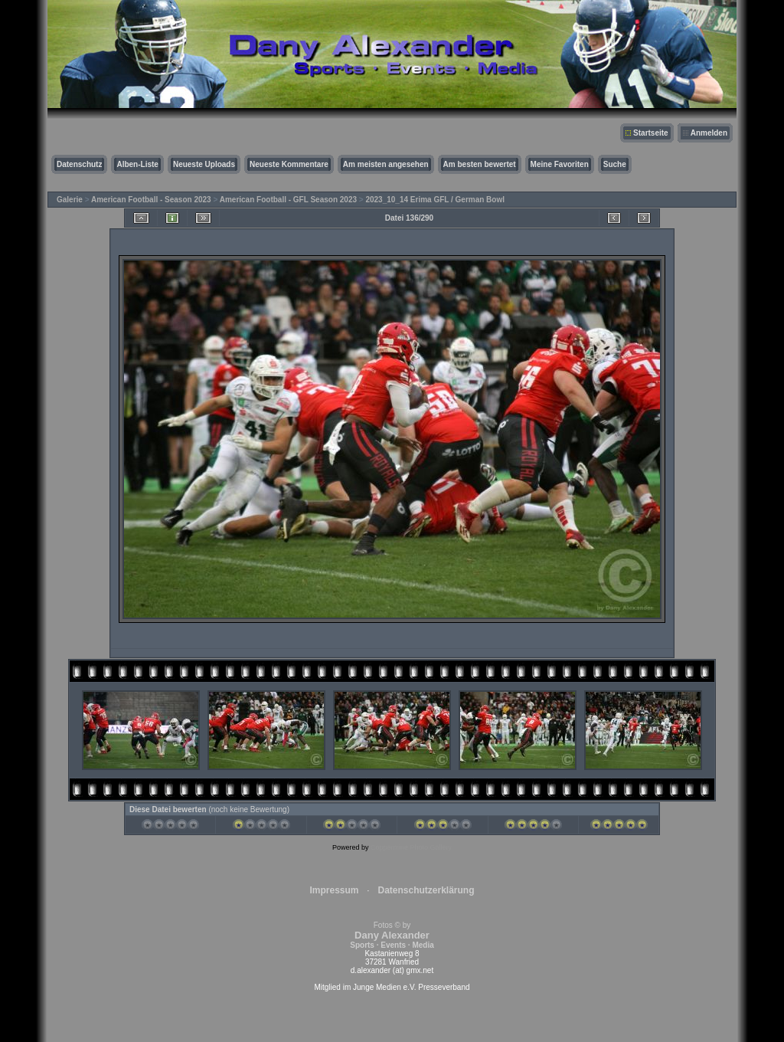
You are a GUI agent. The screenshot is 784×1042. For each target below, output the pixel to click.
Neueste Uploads (204, 164)
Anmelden (709, 133)
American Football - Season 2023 (151, 199)
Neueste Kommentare (289, 164)
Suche (614, 164)
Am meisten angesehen (386, 164)
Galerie (70, 199)
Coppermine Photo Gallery (411, 847)
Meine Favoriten (560, 164)
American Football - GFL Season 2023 (288, 199)
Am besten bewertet (479, 164)
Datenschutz (79, 164)
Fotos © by (391, 935)
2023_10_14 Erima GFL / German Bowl (435, 199)
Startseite (650, 133)
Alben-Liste (137, 164)
